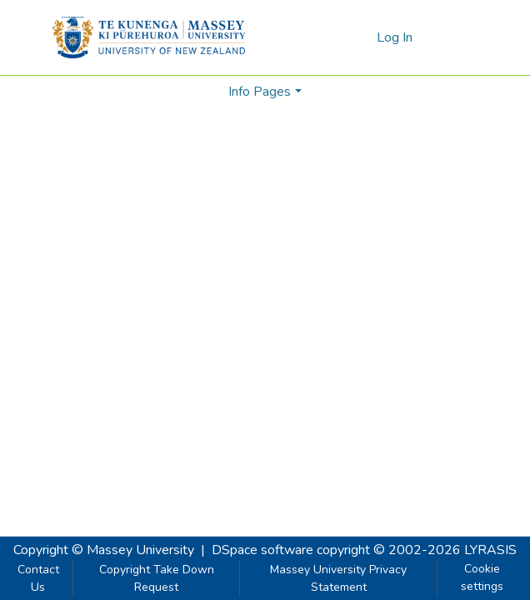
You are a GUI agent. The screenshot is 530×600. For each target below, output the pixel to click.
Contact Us (38, 578)
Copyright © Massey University (103, 550)
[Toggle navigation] (454, 37)
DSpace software (262, 550)
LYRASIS (490, 550)
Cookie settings (482, 577)
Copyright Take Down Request (156, 578)
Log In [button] (395, 37)
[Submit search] (337, 38)
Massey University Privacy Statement (338, 578)
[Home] (148, 37)
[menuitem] (361, 38)
